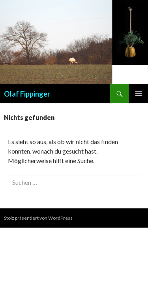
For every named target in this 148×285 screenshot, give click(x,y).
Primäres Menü (138, 93)
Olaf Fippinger (27, 93)
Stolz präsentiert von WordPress (38, 218)
